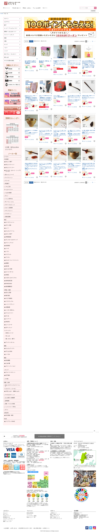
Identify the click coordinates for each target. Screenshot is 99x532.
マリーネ (7, 180)
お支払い (5, 441)
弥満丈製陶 (7, 216)
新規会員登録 (30, 513)
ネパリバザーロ (9, 271)
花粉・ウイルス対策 (10, 403)
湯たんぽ (6, 57)
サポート (52, 510)
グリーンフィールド (10, 366)
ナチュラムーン (9, 210)
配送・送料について (55, 514)
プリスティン (8, 213)
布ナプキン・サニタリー (10, 54)
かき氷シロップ (7, 515)
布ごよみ (8, 336)
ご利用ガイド (20, 473)
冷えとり (5, 513)
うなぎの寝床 (8, 192)
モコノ (6, 195)
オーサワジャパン (10, 222)
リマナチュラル (9, 301)
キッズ (5, 44)
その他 (6, 378)
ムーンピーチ (9, 324)
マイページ (29, 510)
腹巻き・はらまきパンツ (10, 31)
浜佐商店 (8, 245)
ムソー (7, 228)
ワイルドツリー (9, 313)
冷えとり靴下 (9, 161)
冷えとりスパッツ (10, 164)
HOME (1, 13)
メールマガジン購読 (31, 515)
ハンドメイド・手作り (10, 406)
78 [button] (92, 41)
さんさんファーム (10, 231)
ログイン (6, 18)
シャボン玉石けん (10, 310)
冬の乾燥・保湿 (9, 415)
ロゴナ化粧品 (9, 298)
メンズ (5, 50)
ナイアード (8, 318)
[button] (95, 41)
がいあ (7, 315)
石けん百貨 (8, 292)
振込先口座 (9, 463)
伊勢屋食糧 (8, 236)
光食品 (7, 274)
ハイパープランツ (10, 304)
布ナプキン (6, 514)
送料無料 (7, 400)
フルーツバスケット (10, 372)
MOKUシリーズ (9, 333)
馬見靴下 (7, 183)
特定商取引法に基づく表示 (25, 528)
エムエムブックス (10, 348)
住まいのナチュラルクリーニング (12, 385)
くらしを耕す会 (9, 198)
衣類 (5, 41)
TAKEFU (8, 321)
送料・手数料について (32, 441)
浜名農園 (8, 360)
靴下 (5, 25)
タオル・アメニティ (8, 520)
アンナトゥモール (10, 342)
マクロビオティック (10, 394)
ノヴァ (7, 251)
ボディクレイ (9, 327)
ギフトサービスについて (56, 518)
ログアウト (7, 21)
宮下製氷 (8, 375)
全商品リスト (46, 528)
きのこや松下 (9, 234)
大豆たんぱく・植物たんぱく (13, 391)
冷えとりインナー (10, 167)
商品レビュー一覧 (31, 517)
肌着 (5, 38)
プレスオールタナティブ (12, 239)
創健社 (7, 263)
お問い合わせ (14, 528)
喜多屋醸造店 (9, 286)
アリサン (8, 257)
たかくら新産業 (9, 207)
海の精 (7, 266)
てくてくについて (78, 441)
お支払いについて (54, 515)
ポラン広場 (8, 225)
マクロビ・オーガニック (9, 518)
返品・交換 (53, 441)
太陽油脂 (8, 307)
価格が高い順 (43, 41)
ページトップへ (94, 431)
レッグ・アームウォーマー (10, 28)
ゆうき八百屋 (9, 269)
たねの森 (8, 363)
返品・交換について (55, 517)
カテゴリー (6, 510)
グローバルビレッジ (10, 204)
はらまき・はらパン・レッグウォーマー (13, 171)
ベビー (5, 47)
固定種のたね (6, 517)
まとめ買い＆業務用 (10, 397)
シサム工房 (7, 186)
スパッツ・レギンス (9, 34)
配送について (45, 505)
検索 (95, 8)
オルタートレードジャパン (12, 260)
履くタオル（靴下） (10, 338)
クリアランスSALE (10, 421)
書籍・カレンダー (7, 521)
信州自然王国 (9, 280)
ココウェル (8, 254)
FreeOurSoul (9, 283)
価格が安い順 (36, 41)
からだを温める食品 (9, 60)
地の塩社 (8, 295)
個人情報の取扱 (37, 528)
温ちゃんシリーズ (9, 174)
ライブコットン (9, 177)
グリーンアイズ (9, 242)
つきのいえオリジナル (11, 277)
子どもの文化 (9, 351)
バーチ (7, 248)
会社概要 (76, 510)
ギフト (6, 409)
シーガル (8, 354)
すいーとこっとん (9, 201)
